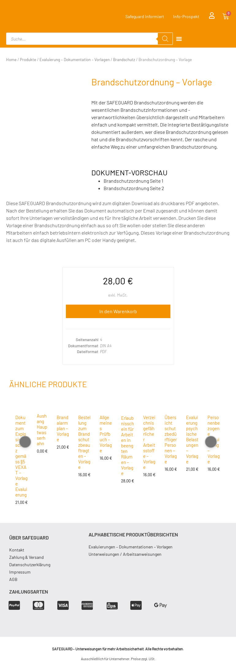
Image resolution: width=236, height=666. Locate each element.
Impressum (20, 571)
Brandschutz (124, 59)
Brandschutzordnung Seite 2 (134, 188)
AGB (13, 579)
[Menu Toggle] (179, 39)
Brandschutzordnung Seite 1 (133, 181)
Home (11, 59)
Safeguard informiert (144, 16)
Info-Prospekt (186, 16)
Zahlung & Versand (26, 557)
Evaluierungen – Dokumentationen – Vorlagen (131, 546)
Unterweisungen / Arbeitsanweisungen (125, 554)
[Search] (165, 39)
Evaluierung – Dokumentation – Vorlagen (75, 59)
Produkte (28, 59)
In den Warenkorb (118, 311)
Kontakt (16, 549)
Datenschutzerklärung (29, 564)
